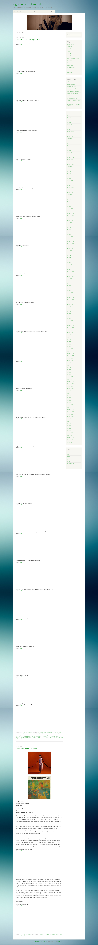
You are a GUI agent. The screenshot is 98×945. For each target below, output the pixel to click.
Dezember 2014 (70, 437)
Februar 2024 (70, 180)
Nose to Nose (70, 65)
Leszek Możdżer (40, 735)
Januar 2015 (69, 435)
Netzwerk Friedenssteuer (72, 466)
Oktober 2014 (70, 442)
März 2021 (69, 262)
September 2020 (70, 276)
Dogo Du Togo (57, 733)
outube (20, 160)
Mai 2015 (69, 425)
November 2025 (70, 131)
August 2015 (69, 418)
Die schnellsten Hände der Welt (73, 96)
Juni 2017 (69, 367)
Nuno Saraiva (59, 934)
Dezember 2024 (70, 157)
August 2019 (69, 306)
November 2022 (70, 215)
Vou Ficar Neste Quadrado (21, 935)
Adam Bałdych (47, 732)
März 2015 (69, 430)
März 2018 (69, 346)
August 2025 (69, 138)
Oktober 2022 (70, 218)
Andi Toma (59, 732)
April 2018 (69, 344)
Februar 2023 (70, 208)
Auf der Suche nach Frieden (73, 98)
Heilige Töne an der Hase (72, 82)
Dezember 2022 (70, 213)
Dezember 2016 (70, 381)
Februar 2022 (70, 236)
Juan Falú (35, 735)
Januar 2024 (69, 183)
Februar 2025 (70, 152)
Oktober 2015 (70, 414)
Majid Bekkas (57, 735)
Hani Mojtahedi (24, 735)
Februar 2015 (70, 432)
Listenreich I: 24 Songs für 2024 (29, 40)
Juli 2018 (68, 337)
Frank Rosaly (18, 735)
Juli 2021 (68, 253)
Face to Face (69, 55)
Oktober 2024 (70, 162)
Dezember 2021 (70, 241)
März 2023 (69, 206)
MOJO (68, 454)
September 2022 (70, 220)
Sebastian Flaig (27, 737)
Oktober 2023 (70, 190)
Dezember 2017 (70, 353)
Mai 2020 (69, 285)
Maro (17, 736)
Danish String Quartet (43, 733)
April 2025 (69, 148)
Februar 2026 (70, 124)
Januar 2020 (69, 295)
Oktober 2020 (70, 274)
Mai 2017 (69, 369)
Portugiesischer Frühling (26, 749)
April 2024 (69, 176)
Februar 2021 (70, 264)
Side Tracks (69, 72)
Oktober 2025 (70, 134)
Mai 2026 (69, 117)
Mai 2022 (69, 229)
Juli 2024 (68, 169)
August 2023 (69, 194)
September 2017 (70, 360)
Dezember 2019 (70, 297)
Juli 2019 (68, 309)
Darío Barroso (51, 733)
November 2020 (70, 271)
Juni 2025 (69, 143)
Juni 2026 (69, 115)
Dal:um (37, 733)
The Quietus (69, 452)
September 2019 (70, 304)
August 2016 (69, 390)
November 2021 (70, 243)
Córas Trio (33, 733)
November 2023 (70, 187)
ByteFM (68, 459)
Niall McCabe (34, 736)
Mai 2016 (69, 397)
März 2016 (69, 402)
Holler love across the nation (73, 58)
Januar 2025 (69, 155)
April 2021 (69, 260)
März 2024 (69, 178)
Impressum (39, 11)
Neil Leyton (54, 934)
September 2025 (70, 136)
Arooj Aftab (18, 733)
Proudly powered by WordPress (40, 941)
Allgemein (25, 732)
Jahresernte (29, 934)
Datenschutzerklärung (49, 11)
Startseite (16, 11)
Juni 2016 (69, 395)
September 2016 (70, 388)
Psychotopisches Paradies (72, 93)
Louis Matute (51, 735)
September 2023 (70, 192)
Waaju (59, 737)
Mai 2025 (69, 145)
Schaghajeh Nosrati (20, 737)
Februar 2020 (70, 292)
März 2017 (69, 374)
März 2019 (69, 318)
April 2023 (69, 204)
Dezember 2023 (70, 185)
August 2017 (69, 362)
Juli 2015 (68, 421)
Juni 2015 (69, 423)
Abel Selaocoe (40, 732)
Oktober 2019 (70, 302)
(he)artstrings (70, 46)
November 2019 (70, 299)
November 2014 (70, 439)
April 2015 (69, 428)
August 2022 (69, 222)
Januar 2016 (69, 407)
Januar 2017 (69, 379)
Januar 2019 (69, 323)
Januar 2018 (69, 351)
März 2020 (69, 290)
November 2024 (70, 159)
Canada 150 (69, 51)
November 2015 (70, 411)
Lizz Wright (46, 735)
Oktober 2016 (70, 386)
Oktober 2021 (70, 246)
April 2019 (69, 316)
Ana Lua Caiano (53, 732)
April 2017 (69, 372)
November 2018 (70, 327)
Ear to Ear (69, 53)
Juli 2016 (68, 393)
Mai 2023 (69, 201)
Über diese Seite (24, 11)
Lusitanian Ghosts (48, 934)
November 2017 (70, 355)
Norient (68, 456)
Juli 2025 (68, 141)
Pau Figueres (58, 736)
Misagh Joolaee (28, 736)
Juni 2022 (69, 227)
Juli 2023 (68, 197)
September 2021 (70, 248)
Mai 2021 (69, 257)
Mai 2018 (69, 341)
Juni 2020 (69, 283)
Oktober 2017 (70, 358)
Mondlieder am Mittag (71, 86)
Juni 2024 (69, 171)
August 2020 (69, 278)
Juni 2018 (69, 339)
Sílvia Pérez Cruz (33, 737)
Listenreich (29, 732)
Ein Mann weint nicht (71, 84)
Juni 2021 (69, 255)
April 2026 (69, 120)
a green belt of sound (27, 4)
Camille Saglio (28, 733)
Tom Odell (55, 737)
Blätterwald (32, 11)
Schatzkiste (69, 69)
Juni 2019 (69, 311)
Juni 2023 (69, 199)
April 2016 (69, 400)
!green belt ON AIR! (71, 44)
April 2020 (69, 288)
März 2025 (69, 150)
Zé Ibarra (23, 738)
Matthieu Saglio (21, 736)
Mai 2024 (69, 173)
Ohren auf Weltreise (71, 67)
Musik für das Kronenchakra (73, 91)
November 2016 (70, 383)
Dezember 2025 (70, 129)
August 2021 (69, 250)
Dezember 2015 (70, 409)
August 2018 (69, 334)
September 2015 (70, 416)
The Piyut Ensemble (48, 737)
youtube (20, 44)
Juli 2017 (68, 365)
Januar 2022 (69, 239)
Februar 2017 (70, 376)
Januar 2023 (69, 211)
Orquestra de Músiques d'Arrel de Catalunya (46, 736)
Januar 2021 (69, 267)
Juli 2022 (68, 225)
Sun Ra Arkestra (41, 737)
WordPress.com (60, 941)
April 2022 (69, 232)
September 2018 (70, 332)
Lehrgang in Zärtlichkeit (72, 89)
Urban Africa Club (71, 463)
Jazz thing (69, 461)
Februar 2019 (70, 320)
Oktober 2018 (70, 330)
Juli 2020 (68, 281)
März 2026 (69, 122)
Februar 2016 (70, 404)
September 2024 (70, 164)
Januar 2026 (69, 127)
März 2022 (69, 234)
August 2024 (69, 166)
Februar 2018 (70, 348)
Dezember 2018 (70, 325)
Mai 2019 (69, 313)
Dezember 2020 (70, 269)
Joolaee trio (30, 735)
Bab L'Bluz (23, 733)
